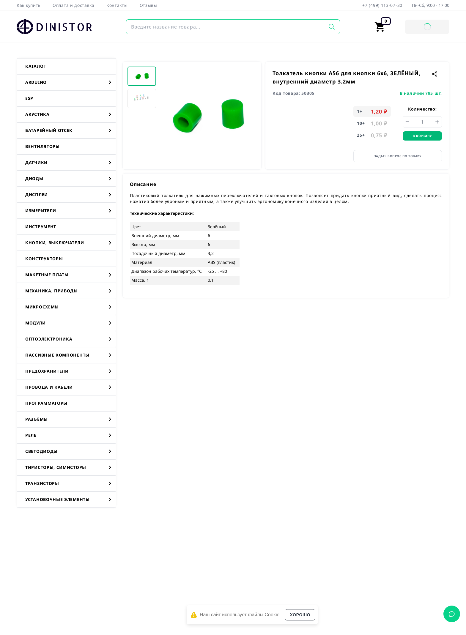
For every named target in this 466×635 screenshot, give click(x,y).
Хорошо (300, 614)
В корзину (422, 136)
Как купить (29, 5)
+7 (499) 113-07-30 (382, 5)
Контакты (117, 5)
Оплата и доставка (74, 5)
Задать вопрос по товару (397, 156)
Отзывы (148, 5)
